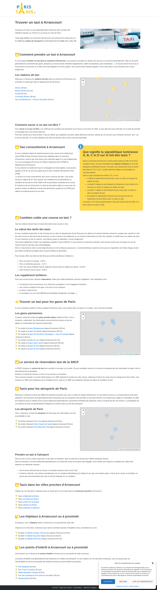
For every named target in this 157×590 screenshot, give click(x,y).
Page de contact (65, 587)
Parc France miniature (26, 570)
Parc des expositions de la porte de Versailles (35, 575)
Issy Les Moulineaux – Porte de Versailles (31, 99)
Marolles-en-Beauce (31, 508)
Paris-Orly (38, 421)
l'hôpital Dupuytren (33, 536)
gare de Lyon (34, 340)
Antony (17, 88)
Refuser (123, 581)
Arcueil (17, 94)
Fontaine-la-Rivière (31, 499)
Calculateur (78, 587)
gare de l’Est (34, 346)
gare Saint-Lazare (36, 343)
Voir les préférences (142, 581)
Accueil (55, 587)
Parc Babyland (23, 567)
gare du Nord (34, 349)
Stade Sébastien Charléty (28, 572)
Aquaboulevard (24, 578)
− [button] (83, 84)
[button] (153, 563)
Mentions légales (134, 586)
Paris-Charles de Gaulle (43, 424)
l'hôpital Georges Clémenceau (38, 533)
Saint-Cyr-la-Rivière (31, 502)
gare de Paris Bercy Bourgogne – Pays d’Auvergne (49, 334)
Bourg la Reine (21, 91)
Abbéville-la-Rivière (31, 496)
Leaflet (121, 120)
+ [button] (83, 80)
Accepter (108, 581)
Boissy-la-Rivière (30, 505)
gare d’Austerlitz (35, 331)
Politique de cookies (122, 586)
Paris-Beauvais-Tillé (41, 427)
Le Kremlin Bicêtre (22, 97)
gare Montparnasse (36, 328)
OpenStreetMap (129, 120)
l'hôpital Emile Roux (34, 539)
